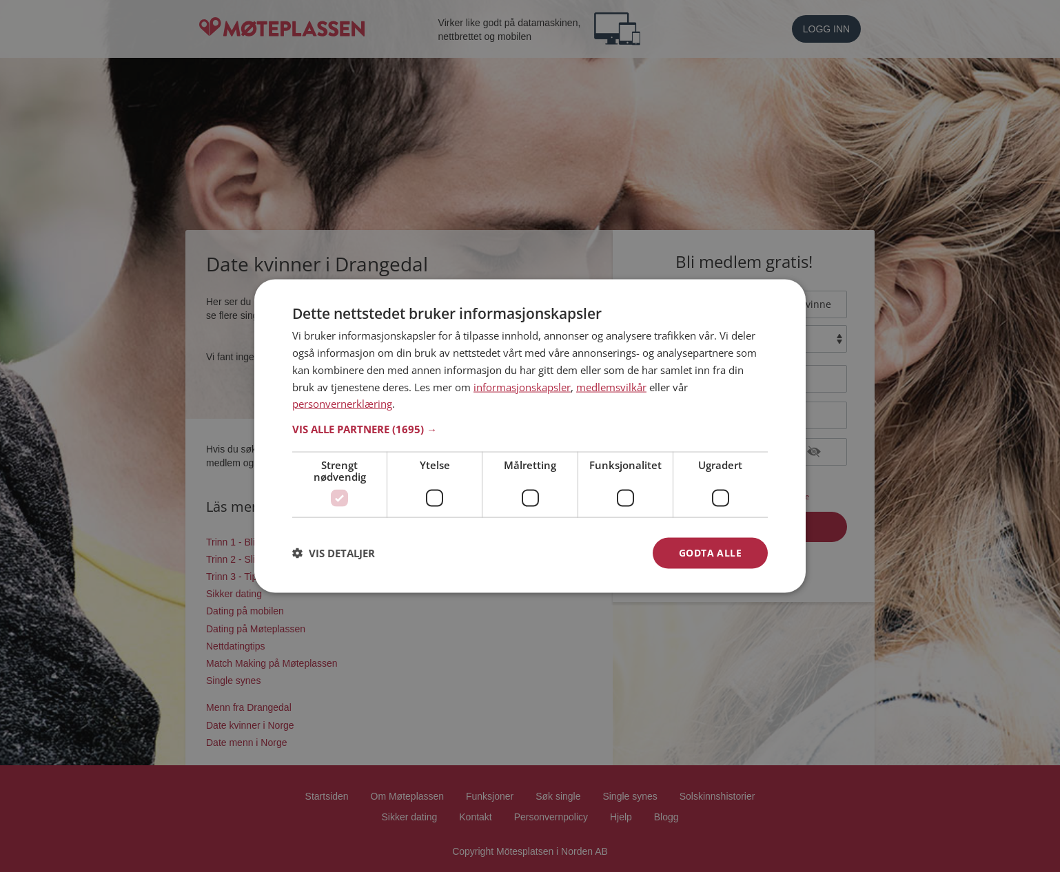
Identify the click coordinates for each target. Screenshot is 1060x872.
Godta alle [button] (710, 552)
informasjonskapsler (522, 386)
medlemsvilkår (611, 386)
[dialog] (530, 436)
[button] (530, 429)
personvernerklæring (342, 404)
